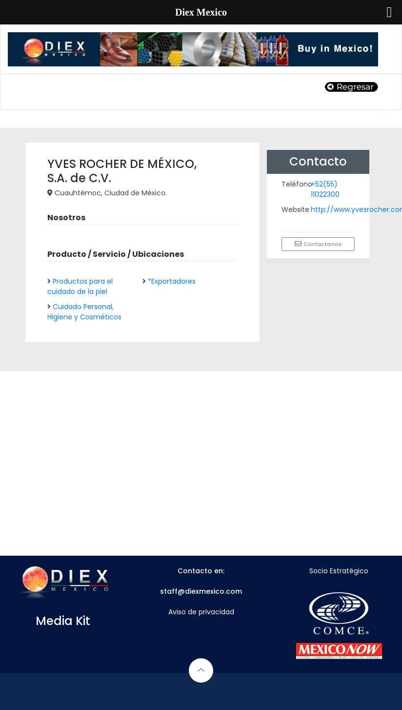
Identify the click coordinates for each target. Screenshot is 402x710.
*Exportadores (172, 281)
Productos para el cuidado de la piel (80, 286)
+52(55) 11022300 (325, 189)
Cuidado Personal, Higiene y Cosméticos (84, 312)
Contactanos (318, 244)
